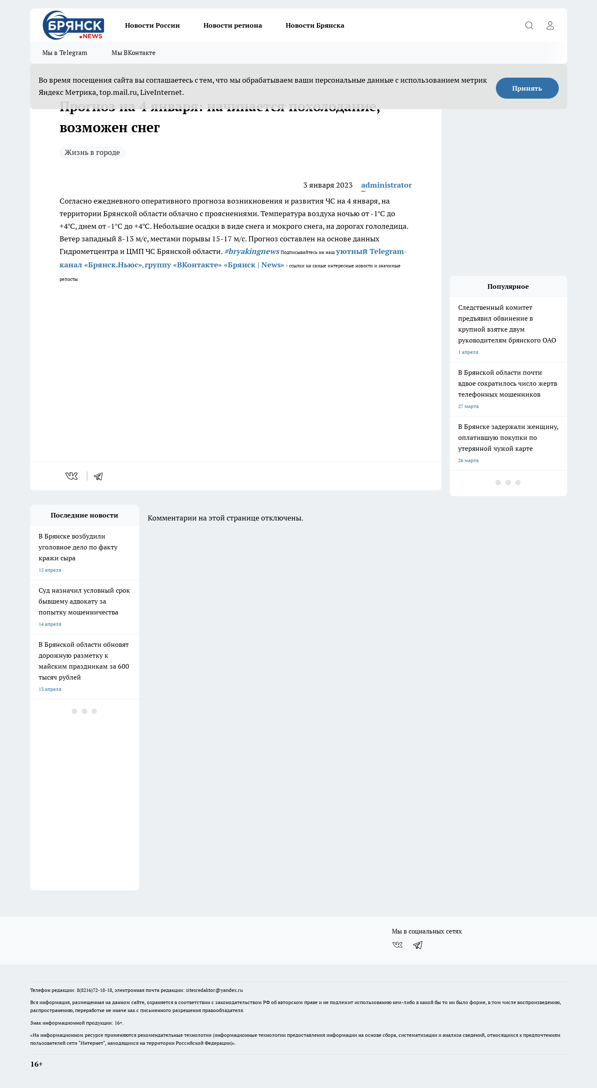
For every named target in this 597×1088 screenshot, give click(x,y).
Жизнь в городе (92, 152)
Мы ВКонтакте (134, 53)
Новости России (152, 25)
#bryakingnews (251, 251)
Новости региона (232, 25)
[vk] (72, 476)
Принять (527, 88)
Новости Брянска (315, 25)
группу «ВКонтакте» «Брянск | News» (214, 264)
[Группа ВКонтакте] (397, 944)
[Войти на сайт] (550, 25)
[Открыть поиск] (529, 25)
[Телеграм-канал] (418, 944)
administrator (386, 185)
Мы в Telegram (65, 53)
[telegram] (101, 476)
